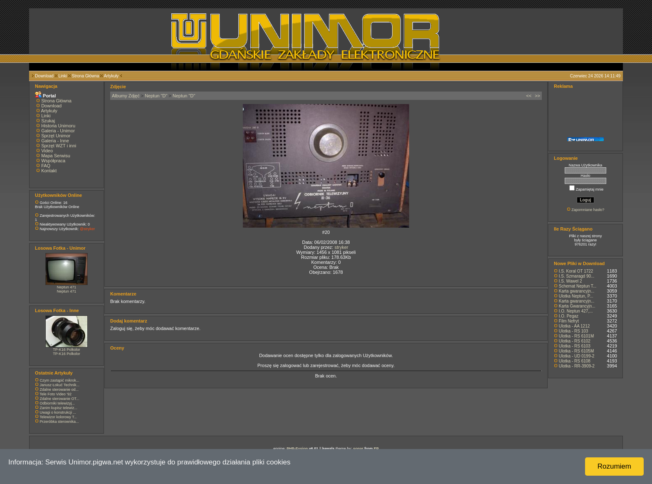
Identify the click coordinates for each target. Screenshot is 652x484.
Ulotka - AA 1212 (574, 326)
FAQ (45, 165)
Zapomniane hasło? (587, 210)
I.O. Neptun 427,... (576, 311)
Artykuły (111, 76)
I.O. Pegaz (568, 316)
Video (47, 150)
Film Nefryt (569, 321)
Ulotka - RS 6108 (574, 361)
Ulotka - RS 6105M (576, 351)
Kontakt (49, 170)
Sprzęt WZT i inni (58, 145)
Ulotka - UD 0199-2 (577, 356)
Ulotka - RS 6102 (574, 341)
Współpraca (53, 160)
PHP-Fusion (297, 449)
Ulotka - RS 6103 (574, 346)
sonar (358, 449)
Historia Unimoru (58, 125)
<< (528, 95)
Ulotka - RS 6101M (576, 336)
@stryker (87, 229)
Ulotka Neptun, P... (576, 296)
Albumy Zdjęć (126, 95)
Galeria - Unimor (58, 130)
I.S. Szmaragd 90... (577, 276)
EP (376, 449)
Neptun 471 (67, 287)
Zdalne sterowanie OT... (59, 399)
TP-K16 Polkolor (66, 349)
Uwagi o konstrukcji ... (58, 412)
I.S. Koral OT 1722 (576, 271)
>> (537, 95)
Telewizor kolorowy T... (58, 417)
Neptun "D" (156, 95)
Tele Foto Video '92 (56, 394)
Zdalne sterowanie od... (59, 389)
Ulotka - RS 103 (573, 331)
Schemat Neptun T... (577, 286)
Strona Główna (85, 76)
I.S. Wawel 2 (570, 281)
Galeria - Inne (55, 140)
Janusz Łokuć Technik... (59, 385)
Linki (62, 76)
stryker (341, 247)
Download (44, 76)
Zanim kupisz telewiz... (59, 408)
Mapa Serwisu (55, 155)
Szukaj (48, 120)
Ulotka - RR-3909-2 (577, 366)
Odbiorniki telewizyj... (57, 403)
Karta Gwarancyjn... (577, 306)
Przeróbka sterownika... (59, 421)
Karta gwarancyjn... (577, 291)
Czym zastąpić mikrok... (59, 380)
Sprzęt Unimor (55, 135)
